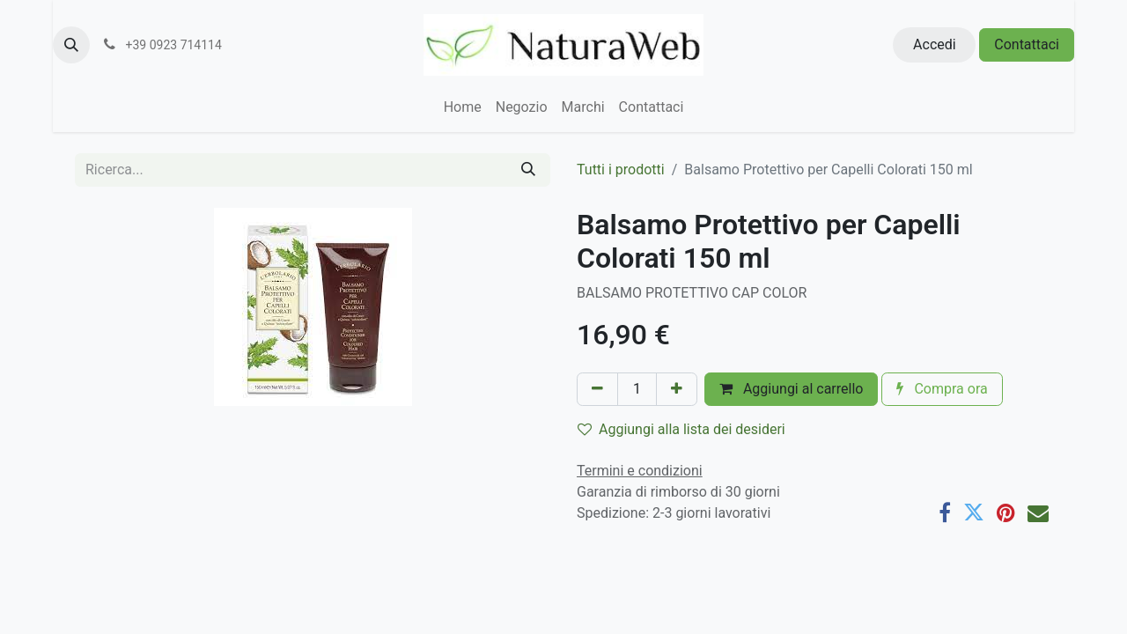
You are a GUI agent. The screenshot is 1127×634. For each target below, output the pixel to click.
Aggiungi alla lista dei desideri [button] (681, 429)
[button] (71, 44)
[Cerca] (528, 170)
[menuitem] (463, 107)
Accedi (934, 44)
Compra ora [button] (941, 388)
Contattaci (1026, 44)
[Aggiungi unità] (676, 389)
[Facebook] (945, 512)
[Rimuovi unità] (597, 389)
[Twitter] (973, 512)
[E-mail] (1038, 512)
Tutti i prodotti (621, 169)
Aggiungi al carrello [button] (791, 388)
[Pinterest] (1006, 512)
